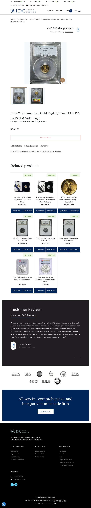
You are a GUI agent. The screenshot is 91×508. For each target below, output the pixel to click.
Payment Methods (66, 459)
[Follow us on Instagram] (16, 484)
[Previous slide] (75, 357)
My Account (15, 454)
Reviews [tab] (44, 145)
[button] (3, 504)
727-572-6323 (18, 5)
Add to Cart (28, 211)
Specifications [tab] (31, 145)
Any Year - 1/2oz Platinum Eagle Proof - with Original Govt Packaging (45, 199)
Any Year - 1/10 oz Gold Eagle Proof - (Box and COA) (22, 199)
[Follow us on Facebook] (12, 484)
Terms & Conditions (17, 459)
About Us (63, 451)
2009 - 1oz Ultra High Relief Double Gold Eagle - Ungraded (69, 199)
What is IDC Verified (66, 465)
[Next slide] (79, 357)
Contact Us (46, 412)
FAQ (61, 457)
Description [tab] (16, 145)
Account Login (40, 451)
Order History (39, 457)
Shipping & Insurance (67, 462)
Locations (63, 454)
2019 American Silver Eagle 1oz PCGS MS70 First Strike (45, 279)
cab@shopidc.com (20, 479)
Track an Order (40, 454)
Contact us (69, 32)
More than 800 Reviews (23, 315)
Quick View (16, 211)
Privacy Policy (15, 457)
